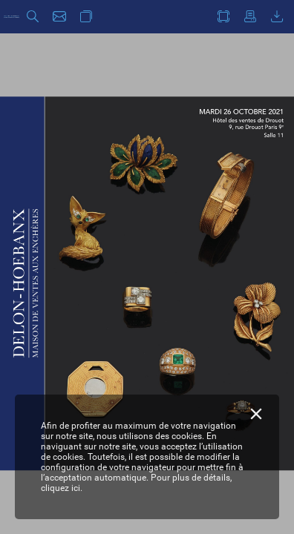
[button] (32, 16)
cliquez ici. (61, 488)
